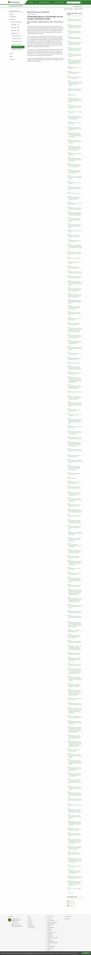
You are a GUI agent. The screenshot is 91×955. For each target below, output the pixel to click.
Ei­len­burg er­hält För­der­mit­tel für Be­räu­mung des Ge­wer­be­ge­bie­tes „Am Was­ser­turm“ (75, 55)
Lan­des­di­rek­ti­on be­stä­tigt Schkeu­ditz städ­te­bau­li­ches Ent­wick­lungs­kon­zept (75, 90)
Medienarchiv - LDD (15, 30)
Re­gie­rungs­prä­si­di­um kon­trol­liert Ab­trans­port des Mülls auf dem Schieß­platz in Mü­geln (75, 500)
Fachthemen (12, 59)
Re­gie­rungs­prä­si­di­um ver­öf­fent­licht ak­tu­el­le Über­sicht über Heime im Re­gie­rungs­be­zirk (74, 659)
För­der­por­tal (49, 930)
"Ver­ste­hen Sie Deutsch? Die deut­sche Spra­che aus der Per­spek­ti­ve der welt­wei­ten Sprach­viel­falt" (74, 551)
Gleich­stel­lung (49, 934)
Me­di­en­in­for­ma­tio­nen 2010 (17, 41)
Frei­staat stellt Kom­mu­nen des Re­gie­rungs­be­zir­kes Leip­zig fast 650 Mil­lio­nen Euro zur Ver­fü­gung (74, 685)
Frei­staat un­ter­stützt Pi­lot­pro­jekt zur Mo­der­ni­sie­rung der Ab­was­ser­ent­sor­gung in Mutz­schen (75, 159)
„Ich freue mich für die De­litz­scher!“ (74, 193)
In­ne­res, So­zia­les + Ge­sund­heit (52, 937)
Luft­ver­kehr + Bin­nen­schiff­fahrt (52, 942)
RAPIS (48, 944)
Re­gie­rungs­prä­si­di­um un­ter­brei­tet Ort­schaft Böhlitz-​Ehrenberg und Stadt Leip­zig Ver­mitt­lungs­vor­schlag (74, 521)
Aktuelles (12, 14)
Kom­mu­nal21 (49, 939)
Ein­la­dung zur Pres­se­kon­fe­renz (74, 363)
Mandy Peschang (72, 901)
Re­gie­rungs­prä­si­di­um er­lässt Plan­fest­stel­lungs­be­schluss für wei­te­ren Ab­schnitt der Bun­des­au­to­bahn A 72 (74, 811)
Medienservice (12, 19)
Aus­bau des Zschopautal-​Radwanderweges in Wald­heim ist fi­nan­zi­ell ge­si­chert (75, 545)
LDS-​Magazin (49, 918)
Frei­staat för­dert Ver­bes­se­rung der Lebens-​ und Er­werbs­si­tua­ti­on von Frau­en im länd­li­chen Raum (74, 289)
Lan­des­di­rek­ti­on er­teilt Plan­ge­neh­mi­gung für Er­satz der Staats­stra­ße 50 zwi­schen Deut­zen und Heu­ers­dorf (75, 214)
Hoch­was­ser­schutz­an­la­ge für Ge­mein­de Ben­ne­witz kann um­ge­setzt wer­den (74, 188)
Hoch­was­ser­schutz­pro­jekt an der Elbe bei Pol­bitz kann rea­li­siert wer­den (74, 488)
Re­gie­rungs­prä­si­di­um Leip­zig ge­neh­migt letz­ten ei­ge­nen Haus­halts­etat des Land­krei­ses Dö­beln (75, 848)
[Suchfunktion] (73, 3)
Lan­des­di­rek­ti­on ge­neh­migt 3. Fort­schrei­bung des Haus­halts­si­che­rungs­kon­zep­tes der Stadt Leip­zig (74, 49)
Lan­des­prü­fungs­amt (50, 941)
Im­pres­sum (30, 922)
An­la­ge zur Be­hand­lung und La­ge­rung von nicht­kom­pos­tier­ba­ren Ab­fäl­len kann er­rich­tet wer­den (74, 165)
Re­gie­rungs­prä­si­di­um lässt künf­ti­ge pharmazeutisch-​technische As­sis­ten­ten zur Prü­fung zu (75, 533)
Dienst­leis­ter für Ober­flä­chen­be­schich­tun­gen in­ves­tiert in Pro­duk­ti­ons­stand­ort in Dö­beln (74, 494)
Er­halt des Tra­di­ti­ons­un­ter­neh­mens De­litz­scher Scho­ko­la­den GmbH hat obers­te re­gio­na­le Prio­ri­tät (74, 336)
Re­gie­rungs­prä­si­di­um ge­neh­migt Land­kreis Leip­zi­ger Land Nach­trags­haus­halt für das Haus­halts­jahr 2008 (75, 510)
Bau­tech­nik (49, 925)
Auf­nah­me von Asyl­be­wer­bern (52, 922)
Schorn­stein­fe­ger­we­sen (51, 946)
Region (11, 56)
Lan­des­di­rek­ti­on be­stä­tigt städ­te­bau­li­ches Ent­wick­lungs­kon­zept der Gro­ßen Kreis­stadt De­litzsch (75, 117)
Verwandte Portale (50, 916)
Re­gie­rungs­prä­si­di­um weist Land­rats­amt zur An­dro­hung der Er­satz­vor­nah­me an (75, 606)
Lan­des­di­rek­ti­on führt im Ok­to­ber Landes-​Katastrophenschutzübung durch (74, 313)
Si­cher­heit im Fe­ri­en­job (72, 478)
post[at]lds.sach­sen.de (18, 926)
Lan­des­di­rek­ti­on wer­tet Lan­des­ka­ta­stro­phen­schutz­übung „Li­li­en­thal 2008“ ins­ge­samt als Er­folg (74, 171)
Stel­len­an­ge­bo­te (13, 16)
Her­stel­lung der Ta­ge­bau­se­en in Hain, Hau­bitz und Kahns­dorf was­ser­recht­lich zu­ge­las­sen (74, 198)
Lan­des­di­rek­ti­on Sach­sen (16, 6)
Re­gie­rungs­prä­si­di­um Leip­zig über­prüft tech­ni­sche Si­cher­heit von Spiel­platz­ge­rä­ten (75, 755)
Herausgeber (10, 916)
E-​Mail (68, 918)
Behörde (11, 53)
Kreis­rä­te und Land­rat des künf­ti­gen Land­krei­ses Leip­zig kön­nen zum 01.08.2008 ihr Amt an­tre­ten (74, 398)
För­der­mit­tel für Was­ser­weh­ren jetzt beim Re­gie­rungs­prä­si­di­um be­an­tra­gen (74, 617)
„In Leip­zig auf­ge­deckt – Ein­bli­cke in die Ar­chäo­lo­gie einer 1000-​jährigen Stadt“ (74, 253)
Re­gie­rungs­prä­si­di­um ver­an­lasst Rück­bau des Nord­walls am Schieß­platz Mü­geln (74, 816)
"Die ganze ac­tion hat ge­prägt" (73, 258)
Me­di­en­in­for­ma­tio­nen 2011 (17, 38)
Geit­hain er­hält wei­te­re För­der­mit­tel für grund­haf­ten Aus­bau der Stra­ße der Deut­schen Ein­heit (74, 432)
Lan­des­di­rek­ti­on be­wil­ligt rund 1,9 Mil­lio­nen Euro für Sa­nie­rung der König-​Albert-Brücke (74, 307)
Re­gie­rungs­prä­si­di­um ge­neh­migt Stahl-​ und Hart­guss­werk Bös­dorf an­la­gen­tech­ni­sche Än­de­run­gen (75, 736)
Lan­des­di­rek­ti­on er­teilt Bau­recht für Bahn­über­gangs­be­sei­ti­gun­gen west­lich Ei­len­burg (74, 128)
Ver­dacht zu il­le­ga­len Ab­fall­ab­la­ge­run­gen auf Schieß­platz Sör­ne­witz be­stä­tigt (74, 226)
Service (28, 916)
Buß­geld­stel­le (49, 929)
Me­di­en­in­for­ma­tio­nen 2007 (17, 49)
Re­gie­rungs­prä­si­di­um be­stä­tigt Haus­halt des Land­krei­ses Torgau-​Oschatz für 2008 (75, 461)
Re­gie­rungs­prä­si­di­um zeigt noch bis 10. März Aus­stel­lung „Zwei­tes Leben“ (74, 854)
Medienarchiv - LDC (15, 27)
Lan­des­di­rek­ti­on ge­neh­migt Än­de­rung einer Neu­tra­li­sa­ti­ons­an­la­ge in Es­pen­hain (74, 32)
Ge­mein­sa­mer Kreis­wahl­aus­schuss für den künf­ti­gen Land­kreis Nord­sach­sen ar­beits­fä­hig (74, 775)
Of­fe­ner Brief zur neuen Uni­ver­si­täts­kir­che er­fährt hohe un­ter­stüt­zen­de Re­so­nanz (75, 177)
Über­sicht (30, 918)
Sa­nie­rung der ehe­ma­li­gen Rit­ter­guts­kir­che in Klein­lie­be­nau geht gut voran (74, 834)
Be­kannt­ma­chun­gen (50, 927)
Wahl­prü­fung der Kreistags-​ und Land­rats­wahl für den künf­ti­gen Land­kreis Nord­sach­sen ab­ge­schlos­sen (75, 368)
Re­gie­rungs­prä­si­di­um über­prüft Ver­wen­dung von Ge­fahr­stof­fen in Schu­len (75, 450)
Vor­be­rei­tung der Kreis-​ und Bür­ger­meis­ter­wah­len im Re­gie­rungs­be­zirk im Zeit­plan (74, 788)
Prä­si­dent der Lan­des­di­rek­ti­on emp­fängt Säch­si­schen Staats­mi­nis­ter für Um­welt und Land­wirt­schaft (75, 295)
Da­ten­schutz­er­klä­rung (29, 953)
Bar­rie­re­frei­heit (30, 925)
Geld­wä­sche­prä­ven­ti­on (51, 932)
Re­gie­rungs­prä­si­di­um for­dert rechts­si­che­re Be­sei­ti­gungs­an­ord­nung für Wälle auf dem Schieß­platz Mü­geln (74, 794)
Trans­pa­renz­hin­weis (31, 927)
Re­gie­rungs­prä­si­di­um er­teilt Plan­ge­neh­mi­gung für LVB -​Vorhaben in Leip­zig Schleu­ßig (74, 539)
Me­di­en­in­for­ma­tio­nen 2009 (17, 44)
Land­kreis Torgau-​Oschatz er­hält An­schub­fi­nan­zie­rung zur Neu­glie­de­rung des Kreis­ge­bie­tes (75, 872)
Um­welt (48, 949)
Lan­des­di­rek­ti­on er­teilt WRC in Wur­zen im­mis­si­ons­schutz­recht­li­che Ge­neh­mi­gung (74, 141)
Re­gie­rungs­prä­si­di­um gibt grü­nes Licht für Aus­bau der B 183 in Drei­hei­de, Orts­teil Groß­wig (74, 636)
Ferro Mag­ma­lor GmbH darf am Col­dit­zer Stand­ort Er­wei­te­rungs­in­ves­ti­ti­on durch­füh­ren (75, 722)
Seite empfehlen (68, 916)
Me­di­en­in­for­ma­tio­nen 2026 (16, 22)
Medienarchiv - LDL (15, 33)
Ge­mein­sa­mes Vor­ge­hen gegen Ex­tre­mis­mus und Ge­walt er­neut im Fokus (74, 527)
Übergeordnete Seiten (77, 6)
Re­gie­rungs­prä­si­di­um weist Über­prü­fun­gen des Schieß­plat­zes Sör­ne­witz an (75, 800)
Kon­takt (29, 920)
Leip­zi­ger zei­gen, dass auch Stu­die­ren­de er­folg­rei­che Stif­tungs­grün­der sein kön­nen (74, 107)
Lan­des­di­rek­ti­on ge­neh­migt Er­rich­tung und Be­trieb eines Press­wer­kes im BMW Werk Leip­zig (74, 342)
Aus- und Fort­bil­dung (50, 920)
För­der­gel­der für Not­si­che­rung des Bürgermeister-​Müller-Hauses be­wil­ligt (74, 20)
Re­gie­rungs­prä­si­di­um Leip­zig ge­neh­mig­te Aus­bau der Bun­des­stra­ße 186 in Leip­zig (75, 348)
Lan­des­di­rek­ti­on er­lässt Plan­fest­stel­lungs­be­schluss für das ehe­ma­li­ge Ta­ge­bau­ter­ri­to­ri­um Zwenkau (75, 43)
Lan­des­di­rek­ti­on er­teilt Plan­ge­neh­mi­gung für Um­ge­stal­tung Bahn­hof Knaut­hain (75, 220)
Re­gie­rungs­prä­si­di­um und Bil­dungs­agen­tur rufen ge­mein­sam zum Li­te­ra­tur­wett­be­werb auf (74, 769)
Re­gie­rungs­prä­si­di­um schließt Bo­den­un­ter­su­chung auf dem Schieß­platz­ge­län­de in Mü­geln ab (74, 387)
